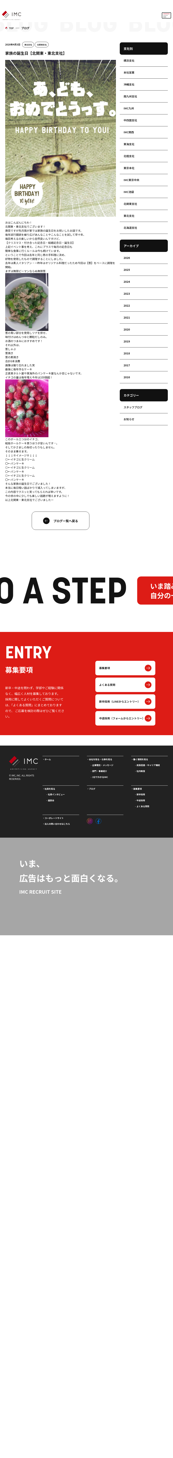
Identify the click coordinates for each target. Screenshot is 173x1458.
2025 (127, 270)
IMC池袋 (129, 192)
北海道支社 (130, 228)
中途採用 (140, 800)
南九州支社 (130, 96)
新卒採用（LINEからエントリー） (119, 701)
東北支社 (28, 44)
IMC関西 (129, 132)
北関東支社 (42, 44)
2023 (127, 293)
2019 (127, 341)
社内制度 (140, 771)
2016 (127, 377)
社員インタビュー (56, 794)
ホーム (48, 759)
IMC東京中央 (131, 180)
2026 (127, 258)
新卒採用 (140, 794)
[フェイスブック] (98, 820)
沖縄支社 (129, 84)
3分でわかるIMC (100, 776)
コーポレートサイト (54, 818)
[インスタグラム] (90, 820)
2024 (127, 282)
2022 (127, 305)
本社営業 (129, 72)
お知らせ (129, 419)
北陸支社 (129, 156)
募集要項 (104, 668)
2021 (127, 317)
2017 (127, 365)
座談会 (51, 800)
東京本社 (129, 168)
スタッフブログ (133, 407)
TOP (11, 28)
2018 (127, 353)
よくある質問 (107, 685)
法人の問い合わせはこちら (57, 823)
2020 (127, 329)
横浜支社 (129, 60)
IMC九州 (129, 108)
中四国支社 (130, 120)
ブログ (92, 788)
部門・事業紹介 (99, 771)
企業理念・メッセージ (102, 765)
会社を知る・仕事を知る (100, 759)
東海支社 (129, 144)
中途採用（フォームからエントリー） (122, 718)
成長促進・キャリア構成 (148, 765)
